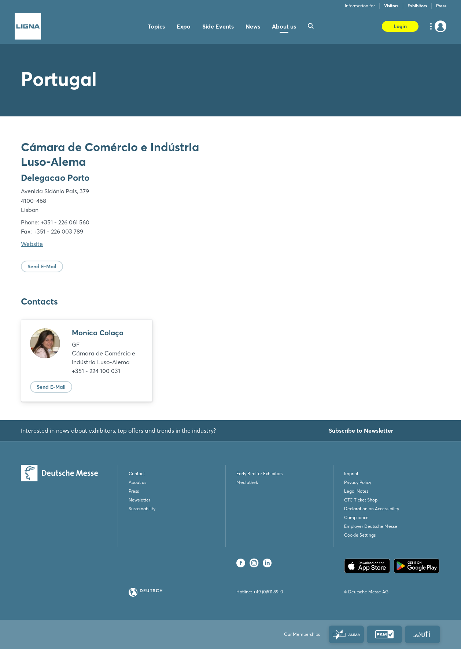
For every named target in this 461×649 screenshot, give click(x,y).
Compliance (356, 517)
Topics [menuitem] (156, 26)
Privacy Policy (357, 482)
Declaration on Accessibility (371, 508)
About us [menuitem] (284, 26)
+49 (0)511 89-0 (268, 591)
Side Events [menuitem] (218, 26)
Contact (137, 473)
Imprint (351, 473)
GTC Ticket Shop (360, 500)
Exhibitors (417, 5)
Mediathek (247, 482)
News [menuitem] (253, 26)
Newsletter (139, 500)
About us (137, 482)
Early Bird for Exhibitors (259, 473)
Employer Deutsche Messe (370, 526)
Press (441, 5)
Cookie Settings (360, 535)
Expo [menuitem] (184, 26)
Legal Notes (356, 491)
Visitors (391, 5)
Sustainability (142, 508)
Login (400, 26)
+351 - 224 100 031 (96, 370)
